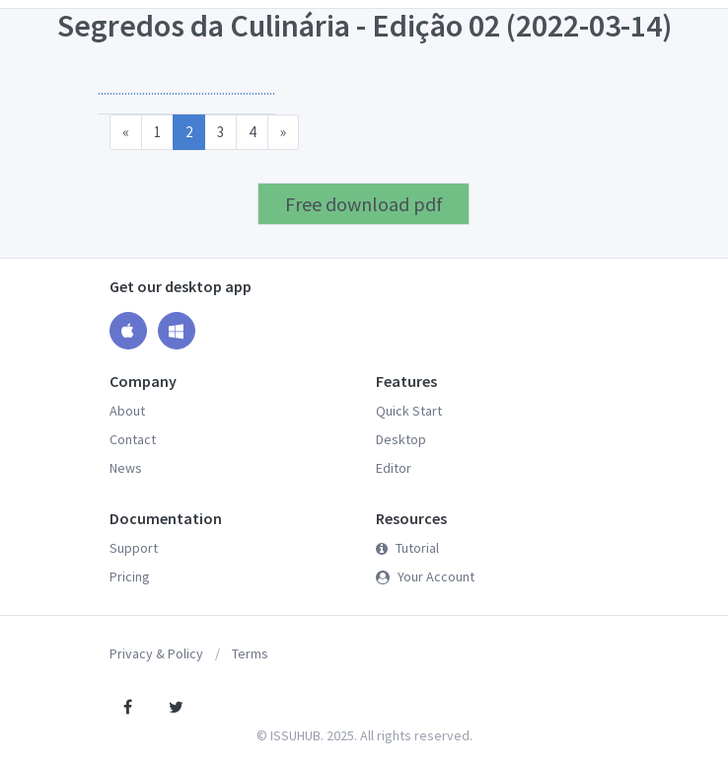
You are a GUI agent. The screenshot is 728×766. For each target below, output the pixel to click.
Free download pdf (364, 204)
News (125, 468)
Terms (250, 653)
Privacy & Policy (156, 653)
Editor (393, 468)
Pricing (129, 576)
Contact (132, 439)
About (127, 411)
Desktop (401, 439)
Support (133, 548)
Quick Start (409, 411)
